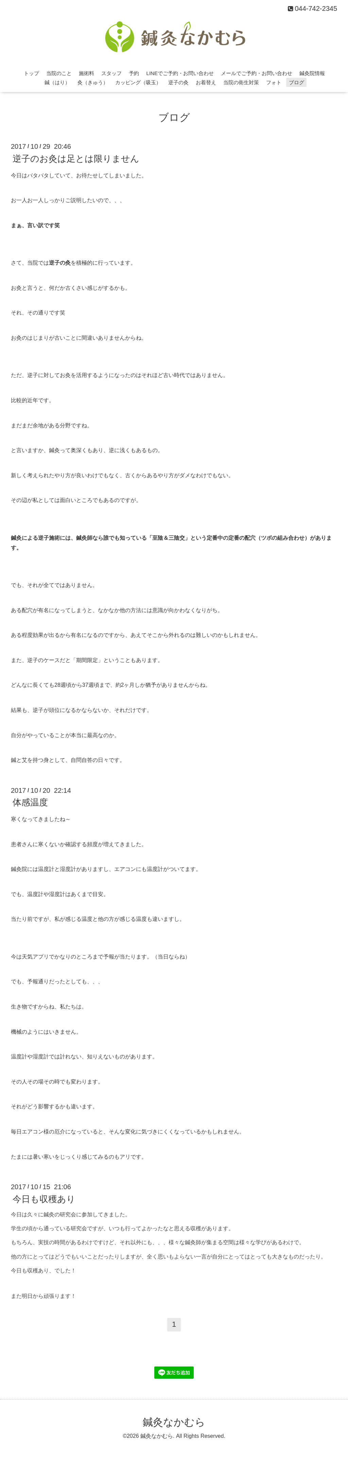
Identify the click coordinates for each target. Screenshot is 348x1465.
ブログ (296, 82)
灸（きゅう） (92, 82)
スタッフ (111, 73)
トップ (31, 73)
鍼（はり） (57, 82)
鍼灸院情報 (312, 73)
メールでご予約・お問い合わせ (256, 73)
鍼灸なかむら (174, 1422)
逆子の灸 (178, 82)
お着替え (206, 82)
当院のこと (59, 73)
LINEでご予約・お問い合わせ (180, 73)
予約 (134, 73)
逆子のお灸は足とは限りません (76, 158)
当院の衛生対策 (241, 82)
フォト (273, 82)
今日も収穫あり (44, 1199)
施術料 (86, 73)
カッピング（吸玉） (138, 82)
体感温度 (30, 802)
